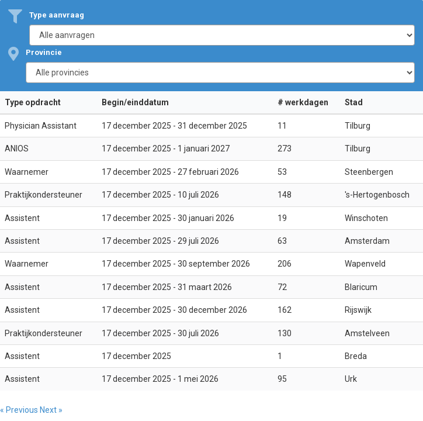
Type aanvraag (56, 15)
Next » (51, 410)
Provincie (44, 52)
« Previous (20, 410)
